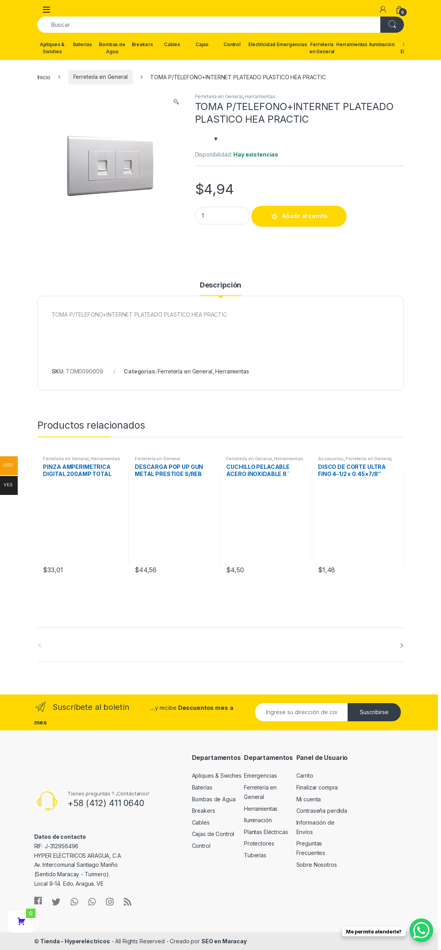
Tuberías (255, 855)
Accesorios (331, 458)
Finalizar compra (317, 787)
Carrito (304, 775)
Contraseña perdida (321, 810)
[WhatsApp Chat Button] (421, 930)
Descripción (220, 285)
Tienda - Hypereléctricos (75, 941)
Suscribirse (374, 712)
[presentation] (402, 645)
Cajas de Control (213, 834)
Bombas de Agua (112, 47)
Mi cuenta (308, 799)
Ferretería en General (322, 47)
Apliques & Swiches (52, 47)
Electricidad (261, 44)
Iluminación (381, 44)
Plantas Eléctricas (266, 832)
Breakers (142, 44)
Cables (172, 44)
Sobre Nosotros (316, 864)
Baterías (82, 44)
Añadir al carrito (304, 216)
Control (231, 44)
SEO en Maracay (224, 941)
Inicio (43, 76)
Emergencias (292, 44)
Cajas (201, 44)
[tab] (220, 289)
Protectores (259, 843)
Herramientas (352, 44)
